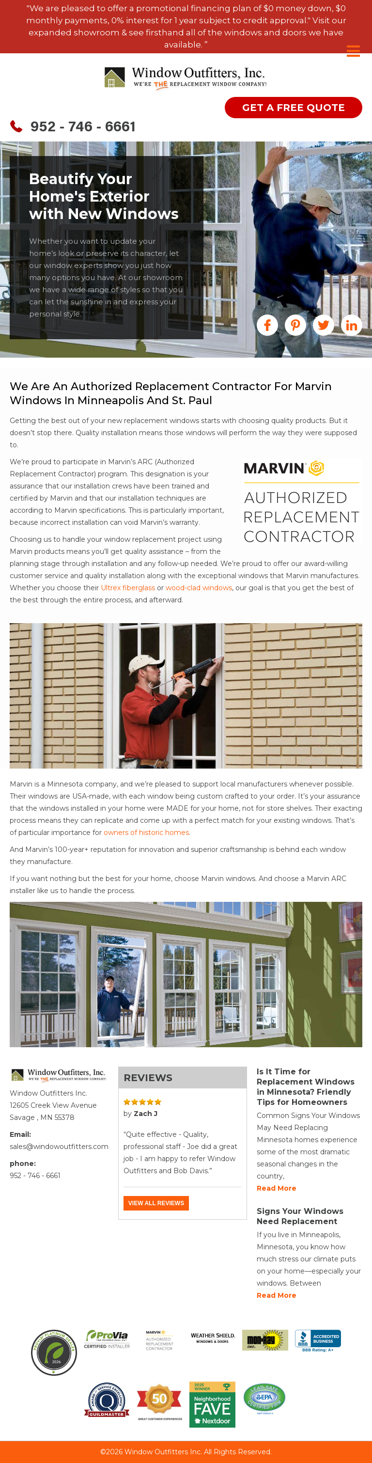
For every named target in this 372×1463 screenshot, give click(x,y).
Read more (276, 1188)
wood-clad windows (199, 587)
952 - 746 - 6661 (83, 128)
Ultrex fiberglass (128, 587)
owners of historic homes (146, 832)
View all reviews (156, 1203)
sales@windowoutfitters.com (59, 1146)
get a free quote (293, 107)
